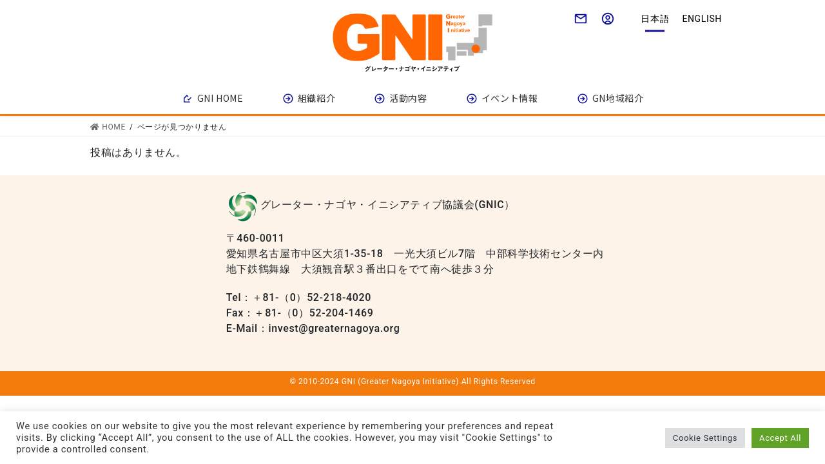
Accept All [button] (780, 438)
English (702, 19)
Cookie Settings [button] (705, 438)
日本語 (655, 19)
